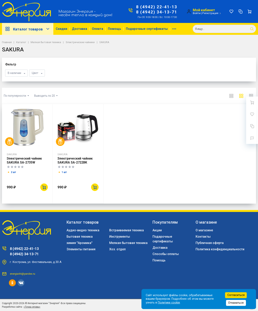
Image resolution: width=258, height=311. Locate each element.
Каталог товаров (27, 28)
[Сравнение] (240, 11)
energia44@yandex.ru (22, 273)
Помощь (114, 29)
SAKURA (12, 154)
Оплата (97, 29)
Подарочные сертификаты (147, 29)
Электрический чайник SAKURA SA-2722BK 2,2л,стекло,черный (75, 162)
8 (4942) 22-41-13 (156, 7)
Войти (197, 13)
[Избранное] (231, 11)
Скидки (61, 29)
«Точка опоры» (32, 306)
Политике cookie (169, 302)
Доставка (79, 29)
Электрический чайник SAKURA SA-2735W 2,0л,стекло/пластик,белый (24, 164)
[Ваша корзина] (249, 11)
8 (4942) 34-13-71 (156, 12)
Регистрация (210, 13)
